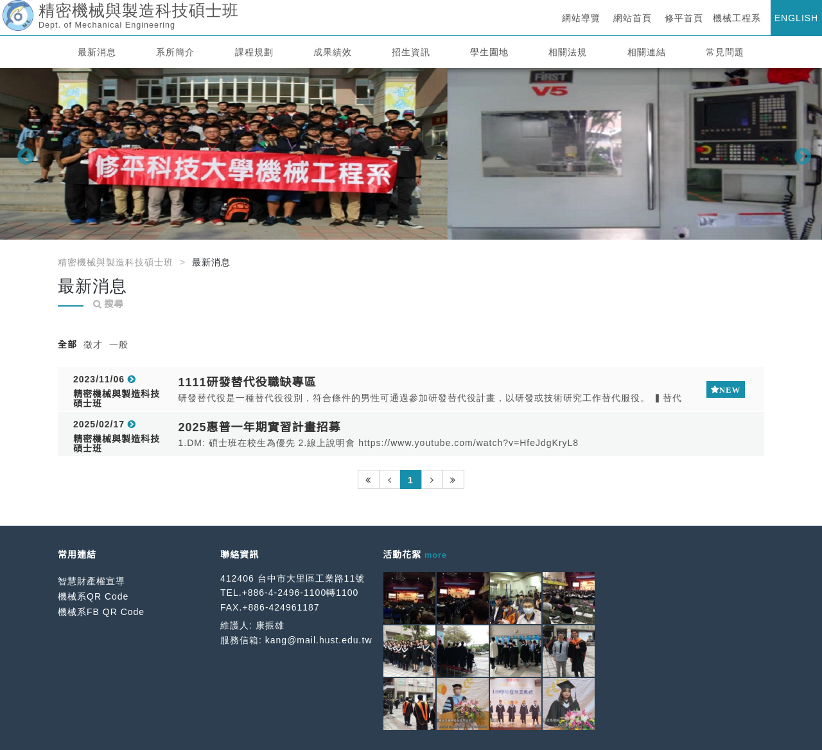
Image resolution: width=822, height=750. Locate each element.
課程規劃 (254, 52)
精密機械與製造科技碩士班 (115, 262)
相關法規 (567, 52)
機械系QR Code (93, 596)
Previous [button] (22, 153)
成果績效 (332, 52)
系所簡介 (175, 52)
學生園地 (489, 52)
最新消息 (97, 52)
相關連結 (646, 52)
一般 (118, 344)
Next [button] (799, 153)
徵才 (93, 344)
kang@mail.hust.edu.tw (318, 640)
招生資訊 (411, 52)
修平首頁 (684, 18)
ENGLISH (796, 18)
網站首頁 (632, 18)
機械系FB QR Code (101, 612)
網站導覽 (581, 18)
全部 (67, 344)
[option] (411, 154)
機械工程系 (737, 18)
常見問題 (725, 52)
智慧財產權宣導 (91, 581)
